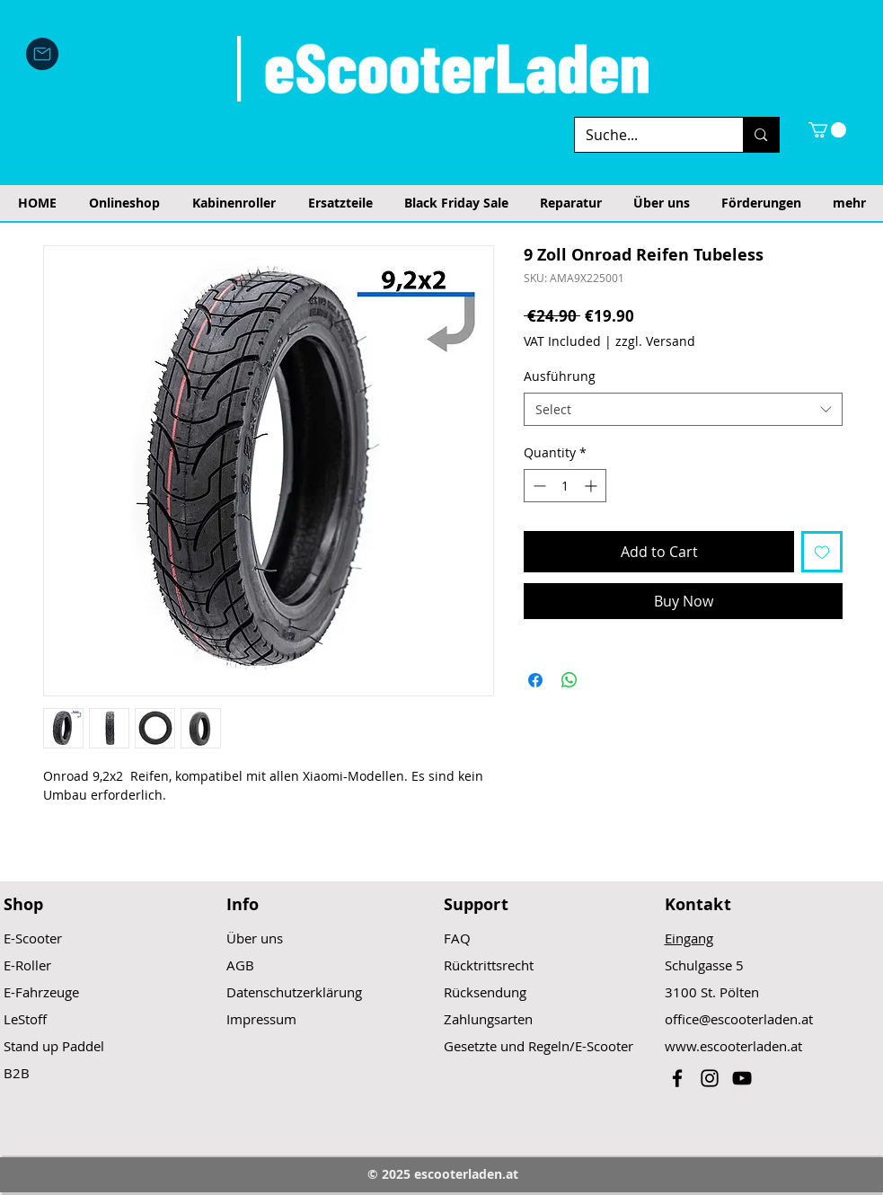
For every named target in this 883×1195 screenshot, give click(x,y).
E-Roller (27, 965)
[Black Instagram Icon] (709, 1078)
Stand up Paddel (54, 1046)
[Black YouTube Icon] (742, 1078)
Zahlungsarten (488, 1019)
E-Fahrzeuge (41, 992)
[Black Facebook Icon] (677, 1078)
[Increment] (592, 485)
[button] (827, 129)
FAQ (457, 938)
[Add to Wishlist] (822, 551)
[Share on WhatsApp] (569, 680)
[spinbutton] (565, 485)
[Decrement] (537, 485)
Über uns (254, 938)
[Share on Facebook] (535, 680)
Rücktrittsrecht (489, 965)
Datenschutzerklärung (294, 992)
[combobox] (683, 410)
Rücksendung (485, 992)
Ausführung (560, 376)
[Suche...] (646, 135)
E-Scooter (33, 938)
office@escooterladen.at (739, 1019)
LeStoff (25, 1019)
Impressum (261, 1019)
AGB (240, 965)
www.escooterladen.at (733, 1046)
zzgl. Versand (655, 341)
